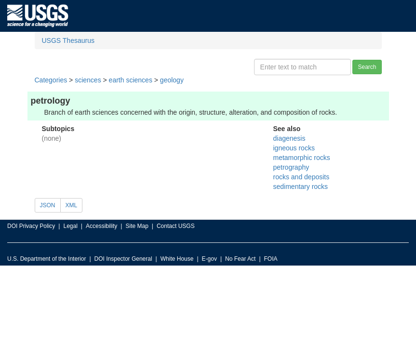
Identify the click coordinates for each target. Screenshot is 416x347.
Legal (70, 226)
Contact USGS (176, 226)
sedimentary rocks (300, 186)
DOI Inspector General (123, 258)
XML (72, 205)
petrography (291, 167)
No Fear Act (240, 258)
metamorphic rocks (301, 157)
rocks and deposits (301, 177)
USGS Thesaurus (68, 40)
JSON (47, 205)
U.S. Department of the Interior (46, 258)
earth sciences (130, 80)
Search (367, 67)
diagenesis (289, 138)
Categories (51, 80)
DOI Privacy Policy (31, 226)
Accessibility (101, 226)
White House (177, 258)
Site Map (136, 226)
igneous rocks (294, 148)
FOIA (271, 258)
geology (172, 80)
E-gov (209, 258)
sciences (88, 80)
